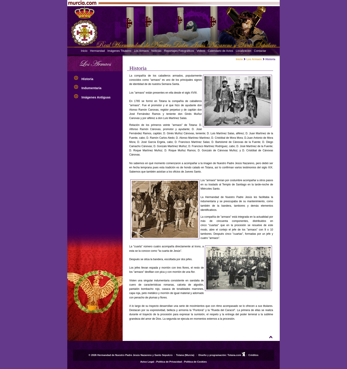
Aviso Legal (147, 361)
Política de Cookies (195, 361)
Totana (180, 355)
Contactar (260, 50)
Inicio (84, 50)
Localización (243, 50)
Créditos (253, 355)
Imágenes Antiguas (96, 97)
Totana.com (234, 355)
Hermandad (97, 50)
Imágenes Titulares (119, 50)
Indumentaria (92, 88)
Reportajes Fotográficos (179, 50)
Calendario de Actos (220, 50)
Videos (201, 50)
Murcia (189, 355)
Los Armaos (141, 50)
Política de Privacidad (169, 361)
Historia (88, 79)
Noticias (156, 50)
